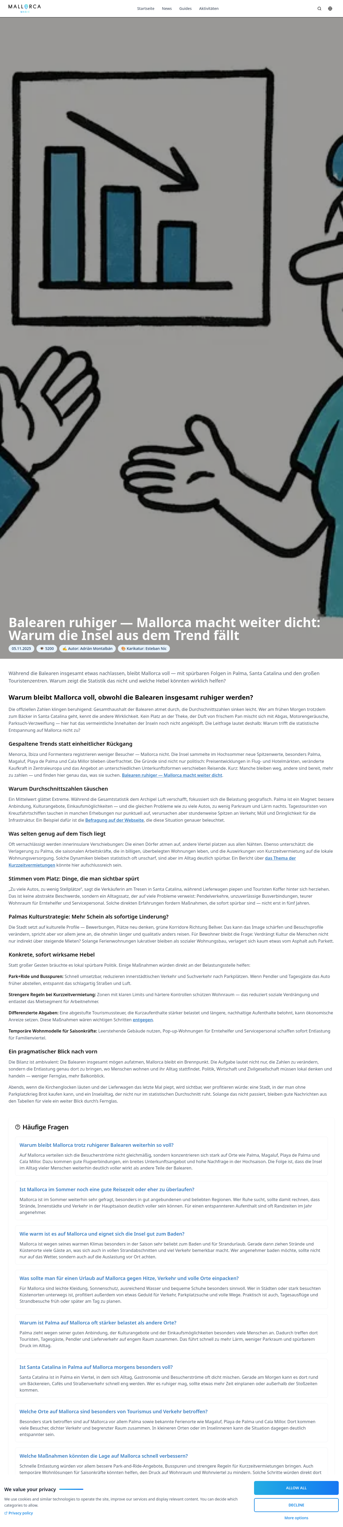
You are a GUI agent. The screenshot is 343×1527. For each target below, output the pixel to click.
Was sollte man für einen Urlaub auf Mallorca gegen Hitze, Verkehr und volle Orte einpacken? (129, 1278)
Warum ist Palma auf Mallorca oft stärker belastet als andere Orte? (98, 1322)
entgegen (143, 1020)
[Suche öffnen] (319, 8)
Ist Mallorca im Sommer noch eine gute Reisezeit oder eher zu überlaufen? (107, 1189)
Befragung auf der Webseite (114, 820)
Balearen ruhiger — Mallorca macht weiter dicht (172, 775)
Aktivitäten (209, 8)
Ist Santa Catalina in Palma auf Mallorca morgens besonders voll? (96, 1367)
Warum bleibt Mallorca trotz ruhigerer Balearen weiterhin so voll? (97, 1145)
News (167, 8)
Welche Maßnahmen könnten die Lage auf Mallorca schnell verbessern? (104, 1456)
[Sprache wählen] (330, 8)
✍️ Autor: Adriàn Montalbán (87, 648)
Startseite (145, 8)
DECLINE (296, 1504)
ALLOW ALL (296, 1487)
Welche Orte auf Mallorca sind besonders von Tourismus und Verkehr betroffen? (114, 1411)
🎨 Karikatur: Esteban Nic (144, 648)
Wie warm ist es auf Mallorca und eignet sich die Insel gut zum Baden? (102, 1234)
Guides (185, 8)
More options (296, 1517)
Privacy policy (18, 1512)
